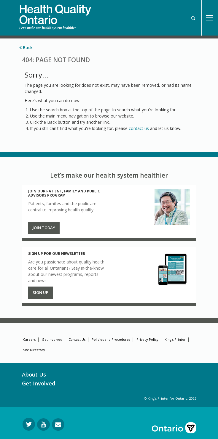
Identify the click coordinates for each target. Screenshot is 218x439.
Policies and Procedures (111, 339)
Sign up (40, 292)
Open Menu (209, 18)
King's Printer (175, 339)
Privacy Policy (147, 339)
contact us (139, 128)
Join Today (44, 227)
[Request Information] (58, 424)
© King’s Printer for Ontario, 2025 (170, 398)
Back (26, 47)
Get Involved (52, 339)
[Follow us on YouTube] (43, 424)
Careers (29, 339)
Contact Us (77, 339)
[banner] (55, 12)
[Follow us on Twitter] (29, 424)
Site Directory (34, 350)
